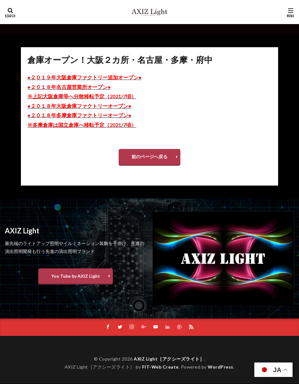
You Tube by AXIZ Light (75, 276)
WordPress (221, 367)
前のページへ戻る (149, 156)
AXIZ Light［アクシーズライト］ (169, 359)
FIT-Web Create (160, 367)
